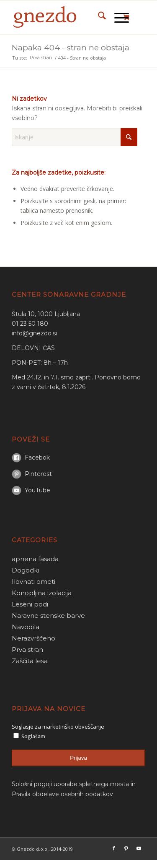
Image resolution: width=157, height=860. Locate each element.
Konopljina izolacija (42, 593)
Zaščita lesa (30, 661)
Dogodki (25, 570)
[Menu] (117, 17)
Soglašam (29, 736)
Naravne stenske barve (48, 616)
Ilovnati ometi (33, 582)
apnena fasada (35, 559)
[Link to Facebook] (114, 848)
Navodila (25, 627)
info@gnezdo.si (34, 333)
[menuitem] (98, 17)
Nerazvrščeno (33, 638)
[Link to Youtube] (139, 848)
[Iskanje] (98, 17)
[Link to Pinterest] (126, 848)
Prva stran (27, 649)
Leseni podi (30, 604)
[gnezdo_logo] (65, 17)
